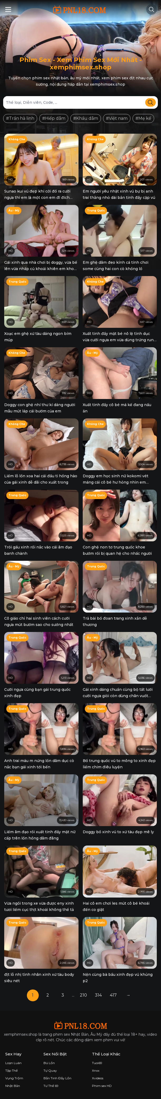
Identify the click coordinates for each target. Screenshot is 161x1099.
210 (83, 995)
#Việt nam (117, 118)
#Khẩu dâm (85, 118)
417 (113, 995)
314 (98, 995)
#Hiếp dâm (53, 118)
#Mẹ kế (143, 118)
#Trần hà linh (20, 118)
